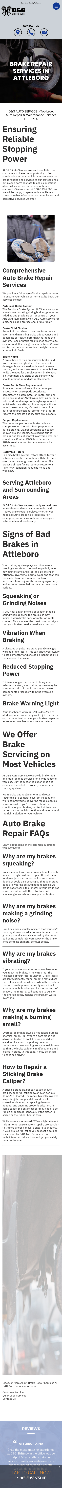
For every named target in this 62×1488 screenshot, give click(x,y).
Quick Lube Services (14, 1395)
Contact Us (9, 1398)
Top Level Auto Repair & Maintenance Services (31, 113)
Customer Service (13, 1392)
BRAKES (32, 119)
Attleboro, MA (31, 1448)
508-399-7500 (43, 189)
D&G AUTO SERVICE (23, 111)
